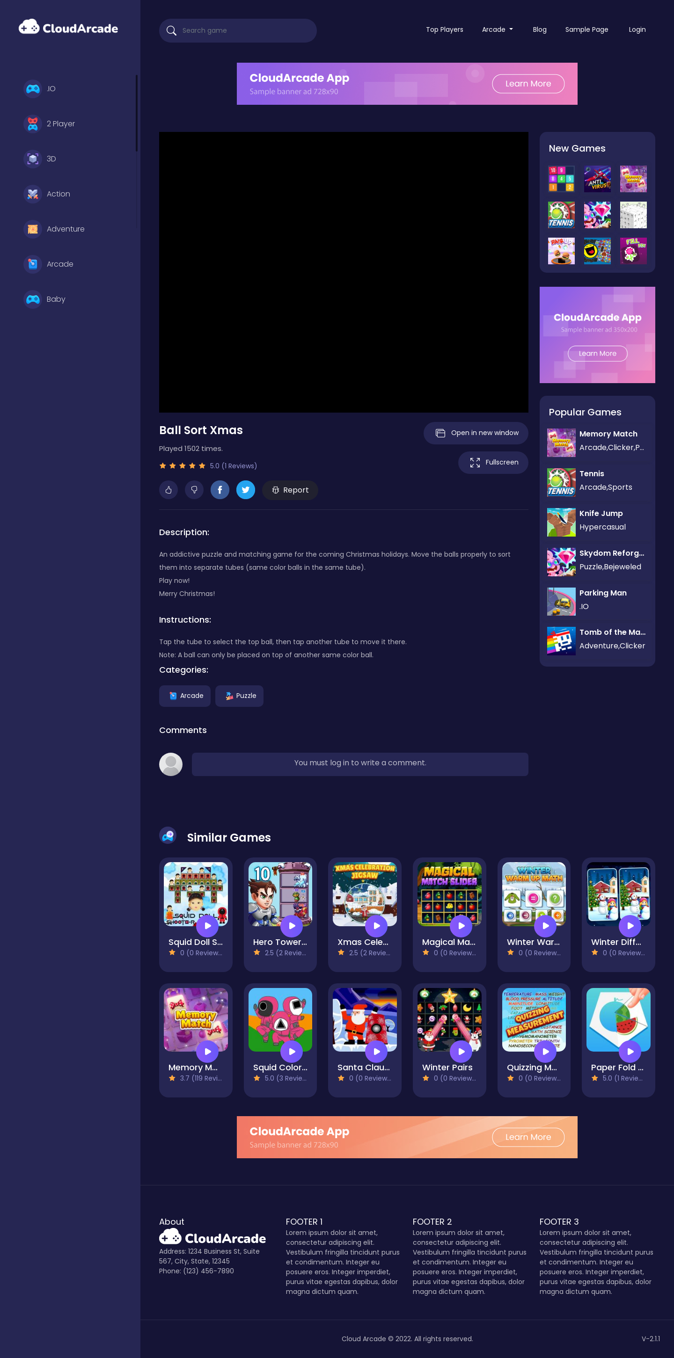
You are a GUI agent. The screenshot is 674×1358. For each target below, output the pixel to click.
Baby (44, 299)
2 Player (49, 124)
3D (39, 159)
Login (637, 29)
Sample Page (586, 29)
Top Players (444, 29)
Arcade (48, 264)
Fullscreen (493, 462)
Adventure (54, 229)
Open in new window (476, 433)
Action (46, 194)
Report (290, 490)
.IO (39, 89)
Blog (540, 29)
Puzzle (239, 695)
